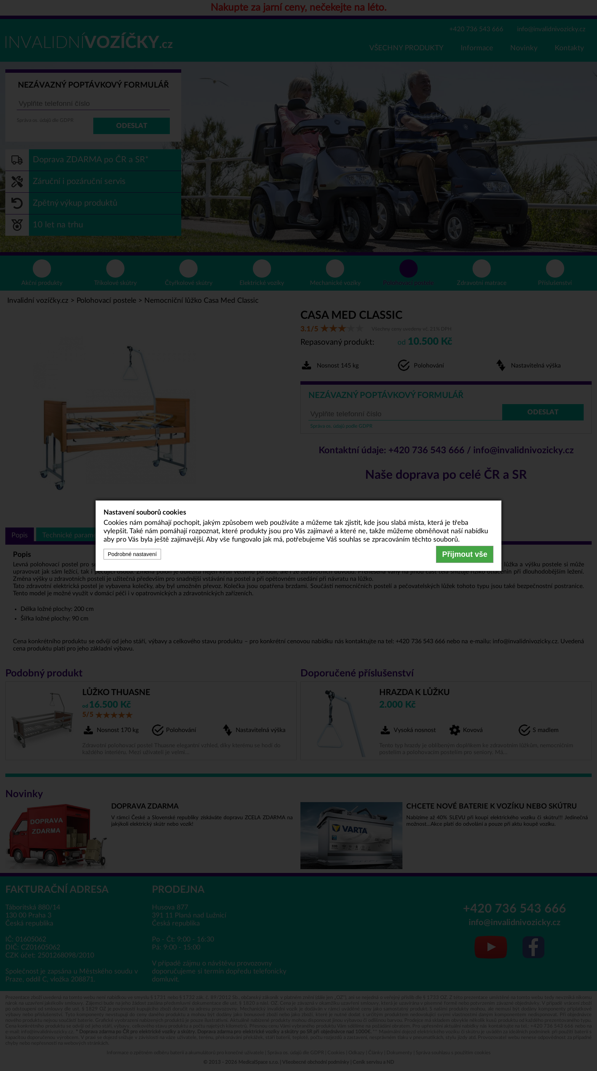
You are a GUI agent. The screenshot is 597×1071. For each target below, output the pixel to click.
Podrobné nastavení (132, 554)
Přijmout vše (464, 554)
